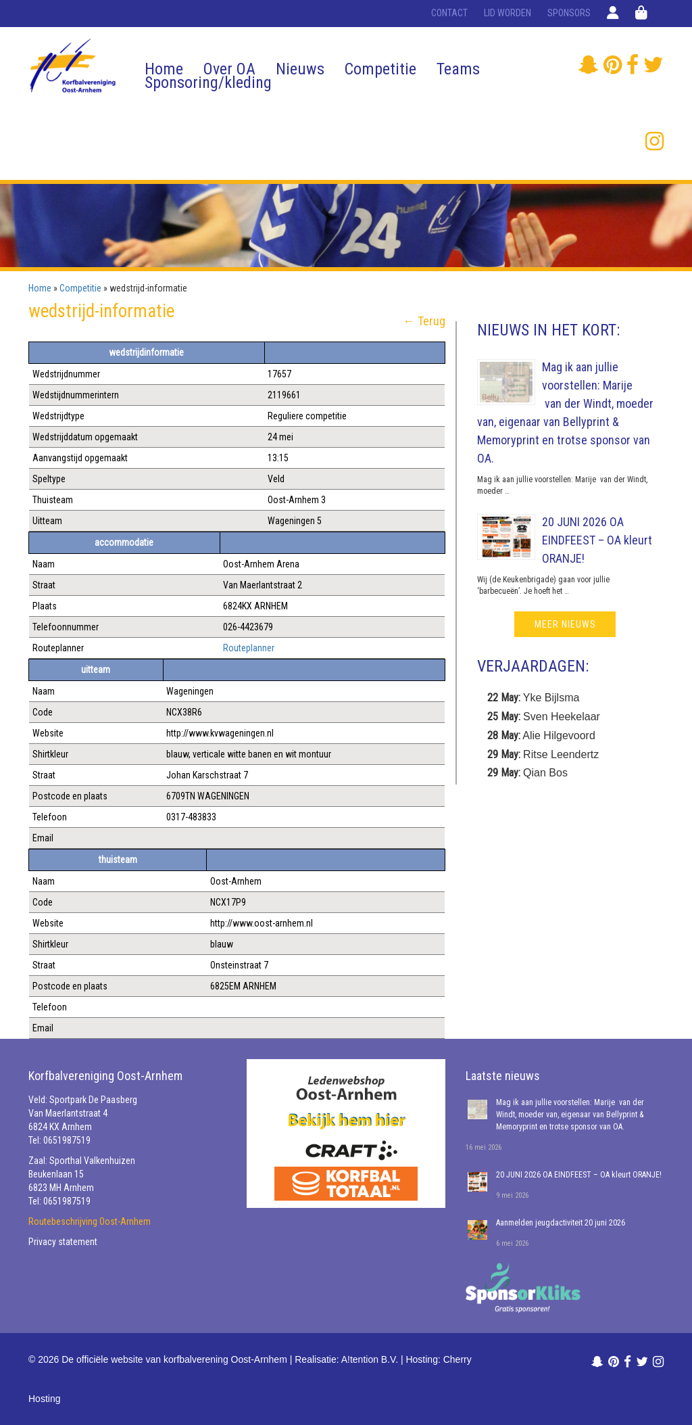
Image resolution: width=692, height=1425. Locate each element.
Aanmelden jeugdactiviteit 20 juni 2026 (560, 1223)
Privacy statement (62, 1241)
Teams (458, 69)
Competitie (380, 69)
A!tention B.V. (369, 1359)
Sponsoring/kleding (208, 82)
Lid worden (507, 12)
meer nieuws (565, 624)
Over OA (229, 69)
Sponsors (569, 12)
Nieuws (300, 69)
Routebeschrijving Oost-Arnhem (89, 1221)
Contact (449, 12)
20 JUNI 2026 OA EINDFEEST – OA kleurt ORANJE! (597, 540)
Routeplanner (248, 648)
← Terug (424, 321)
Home (164, 69)
